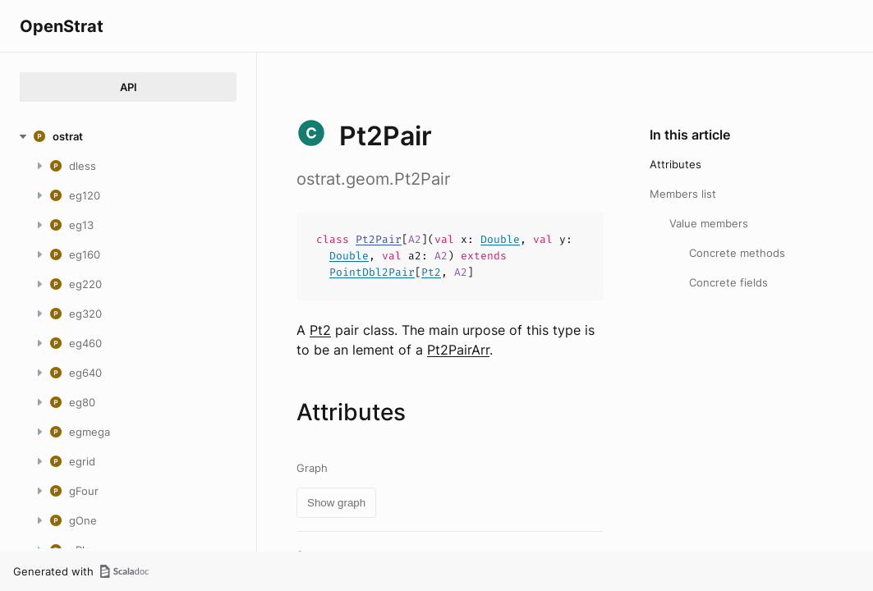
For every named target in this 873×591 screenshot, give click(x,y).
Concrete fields (728, 282)
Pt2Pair (379, 239)
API (128, 87)
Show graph (336, 503)
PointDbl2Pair (372, 272)
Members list (683, 193)
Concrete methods (737, 252)
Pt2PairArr (458, 349)
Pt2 (431, 272)
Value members (708, 223)
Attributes (675, 164)
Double (500, 239)
